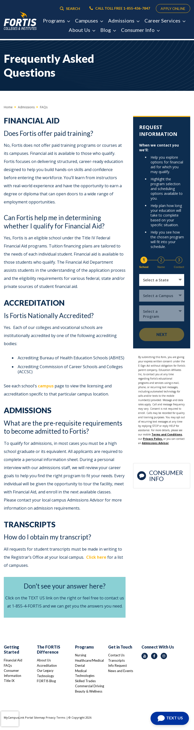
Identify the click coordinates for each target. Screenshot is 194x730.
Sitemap (39, 717)
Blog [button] (108, 31)
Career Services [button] (164, 22)
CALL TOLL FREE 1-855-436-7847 (115, 9)
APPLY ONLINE (170, 9)
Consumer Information (12, 673)
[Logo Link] (20, 21)
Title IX (9, 681)
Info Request (117, 665)
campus (46, 386)
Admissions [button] (123, 22)
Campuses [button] (89, 22)
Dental (80, 665)
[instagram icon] (164, 656)
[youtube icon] (144, 656)
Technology (45, 676)
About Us (44, 660)
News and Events (120, 671)
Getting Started (11, 649)
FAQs (8, 665)
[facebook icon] (154, 656)
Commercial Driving (89, 686)
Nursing (80, 655)
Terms (60, 717)
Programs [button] (56, 22)
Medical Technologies (84, 673)
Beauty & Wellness (88, 691)
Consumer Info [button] (140, 31)
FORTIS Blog (46, 681)
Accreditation (47, 665)
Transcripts (116, 660)
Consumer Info (160, 475)
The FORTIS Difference (48, 649)
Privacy (51, 717)
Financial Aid (13, 660)
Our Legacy (45, 671)
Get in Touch (120, 646)
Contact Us (116, 655)
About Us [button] (82, 31)
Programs (84, 646)
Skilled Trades (85, 681)
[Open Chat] (170, 718)
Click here (96, 557)
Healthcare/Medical (89, 660)
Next (161, 334)
